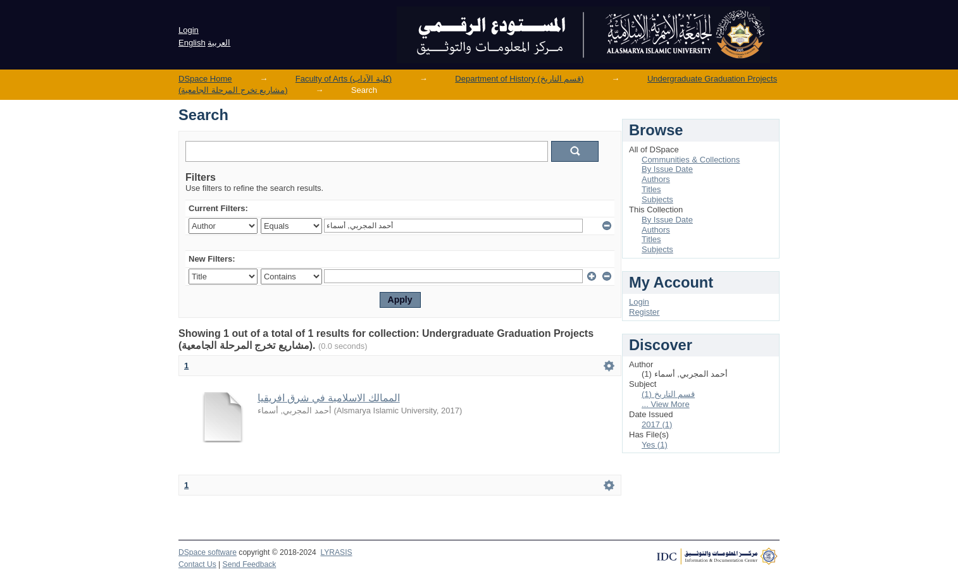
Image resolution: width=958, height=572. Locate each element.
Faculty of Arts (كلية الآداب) (343, 78)
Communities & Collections (691, 159)
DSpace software (207, 552)
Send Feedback (250, 564)
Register (644, 312)
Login (188, 30)
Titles (651, 189)
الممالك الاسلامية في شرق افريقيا (329, 397)
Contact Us (197, 564)
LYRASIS (336, 552)
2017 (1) (657, 424)
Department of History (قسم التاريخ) (519, 78)
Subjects (657, 199)
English (192, 42)
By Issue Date (667, 169)
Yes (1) (655, 444)
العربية (219, 42)
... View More (666, 404)
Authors (656, 179)
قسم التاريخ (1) (668, 394)
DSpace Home (205, 78)
